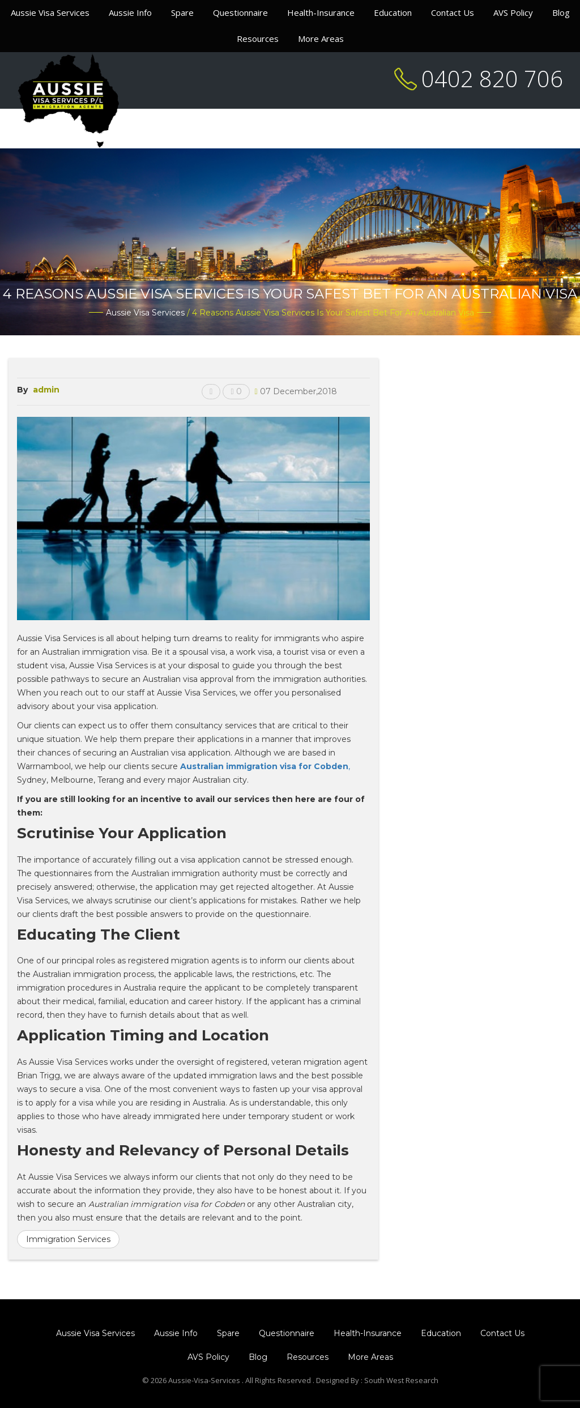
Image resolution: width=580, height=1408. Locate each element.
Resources (258, 38)
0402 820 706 (492, 78)
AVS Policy (513, 12)
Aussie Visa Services (50, 12)
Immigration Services (68, 1239)
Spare (182, 12)
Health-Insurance (321, 12)
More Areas (321, 38)
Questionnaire (240, 12)
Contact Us (452, 12)
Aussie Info (130, 12)
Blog (561, 12)
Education (393, 12)
